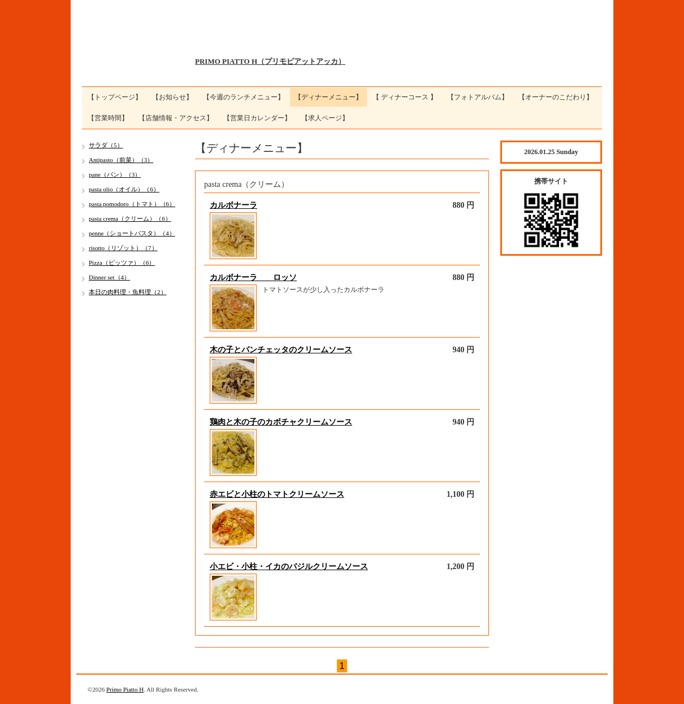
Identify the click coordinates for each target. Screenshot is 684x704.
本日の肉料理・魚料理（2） (128, 291)
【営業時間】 (108, 118)
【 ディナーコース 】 (405, 97)
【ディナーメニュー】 (328, 97)
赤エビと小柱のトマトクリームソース (277, 494)
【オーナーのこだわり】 (555, 97)
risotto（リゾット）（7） (123, 247)
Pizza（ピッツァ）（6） (122, 262)
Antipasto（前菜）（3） (121, 159)
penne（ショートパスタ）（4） (132, 233)
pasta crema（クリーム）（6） (130, 218)
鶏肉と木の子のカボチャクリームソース (281, 422)
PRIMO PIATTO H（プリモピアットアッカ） (270, 61)
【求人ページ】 (325, 118)
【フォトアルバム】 (477, 97)
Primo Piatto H (125, 689)
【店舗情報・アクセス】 (175, 118)
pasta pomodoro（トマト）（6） (132, 203)
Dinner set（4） (109, 277)
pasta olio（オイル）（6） (124, 189)
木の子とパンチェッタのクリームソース (281, 350)
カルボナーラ (233, 205)
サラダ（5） (106, 145)
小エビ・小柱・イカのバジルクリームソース (289, 566)
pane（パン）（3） (115, 174)
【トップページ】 (115, 97)
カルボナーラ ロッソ (253, 277)
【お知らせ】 (172, 97)
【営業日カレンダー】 (257, 118)
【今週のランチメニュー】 (243, 97)
